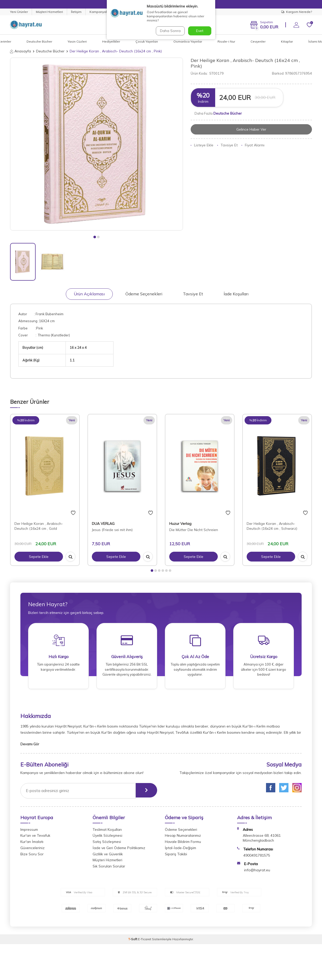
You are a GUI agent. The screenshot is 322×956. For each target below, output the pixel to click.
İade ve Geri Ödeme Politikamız (119, 849)
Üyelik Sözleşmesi (107, 837)
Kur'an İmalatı (31, 843)
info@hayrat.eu (257, 872)
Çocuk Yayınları (146, 41)
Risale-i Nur (226, 41)
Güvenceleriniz (32, 849)
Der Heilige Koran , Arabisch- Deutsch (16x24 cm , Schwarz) (272, 526)
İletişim (76, 12)
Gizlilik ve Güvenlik (108, 856)
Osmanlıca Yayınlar (187, 41)
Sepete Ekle (39, 556)
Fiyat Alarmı (253, 145)
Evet (199, 30)
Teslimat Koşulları (107, 831)
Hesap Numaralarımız (183, 837)
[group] (96, 144)
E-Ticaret (144, 941)
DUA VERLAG (103, 523)
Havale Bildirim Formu (183, 843)
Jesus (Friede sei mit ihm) (112, 529)
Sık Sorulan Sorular (109, 868)
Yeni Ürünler (19, 12)
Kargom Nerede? (296, 12)
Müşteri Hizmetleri (49, 12)
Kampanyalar (100, 12)
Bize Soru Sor (32, 856)
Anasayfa (20, 51)
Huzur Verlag (180, 523)
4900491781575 (256, 857)
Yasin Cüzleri (77, 41)
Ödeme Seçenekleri (143, 293)
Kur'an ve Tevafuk (35, 837)
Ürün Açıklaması (89, 293)
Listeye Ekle (202, 145)
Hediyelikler (111, 41)
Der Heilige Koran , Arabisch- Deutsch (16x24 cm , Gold (38, 526)
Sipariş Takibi (176, 856)
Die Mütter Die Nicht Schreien (193, 529)
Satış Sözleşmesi (107, 843)
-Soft (133, 941)
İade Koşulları (236, 293)
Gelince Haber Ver (251, 129)
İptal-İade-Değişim (180, 849)
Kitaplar (287, 41)
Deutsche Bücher (39, 41)
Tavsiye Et (227, 145)
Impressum (29, 831)
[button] (94, 237)
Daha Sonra (169, 30)
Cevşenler (258, 41)
